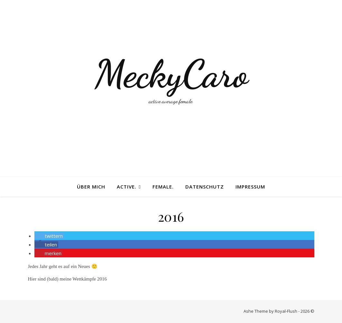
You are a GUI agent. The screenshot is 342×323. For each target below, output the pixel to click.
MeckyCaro (171, 74)
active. (126, 186)
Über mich (91, 186)
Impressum (250, 186)
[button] (49, 236)
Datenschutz (204, 186)
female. (163, 186)
